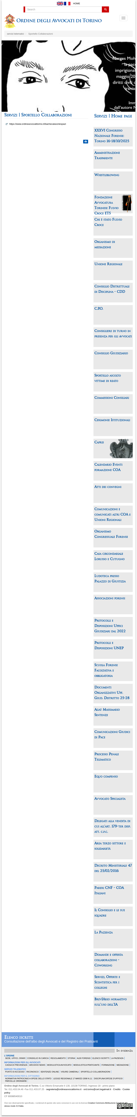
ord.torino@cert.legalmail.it (97, 1089)
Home (76, 3)
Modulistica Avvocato (59, 1065)
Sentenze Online (49, 1072)
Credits (116, 1089)
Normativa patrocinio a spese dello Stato (28, 1078)
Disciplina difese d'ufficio (108, 1078)
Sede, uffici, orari (15, 1058)
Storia (71, 1058)
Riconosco (33, 1072)
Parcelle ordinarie (16, 1081)
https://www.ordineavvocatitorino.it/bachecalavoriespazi (37, 124)
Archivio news (37, 1065)
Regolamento (58, 1058)
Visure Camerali (70, 1072)
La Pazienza (117, 1058)
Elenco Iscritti (100, 1058)
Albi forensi (83, 1058)
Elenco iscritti (18, 1037)
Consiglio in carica (38, 1058)
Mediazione (122, 1065)
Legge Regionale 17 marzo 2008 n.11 (72, 1078)
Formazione (108, 1065)
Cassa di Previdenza (16, 1065)
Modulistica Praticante (86, 1065)
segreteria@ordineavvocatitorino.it (63, 1089)
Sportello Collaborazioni (95, 1072)
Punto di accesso (15, 1072)
